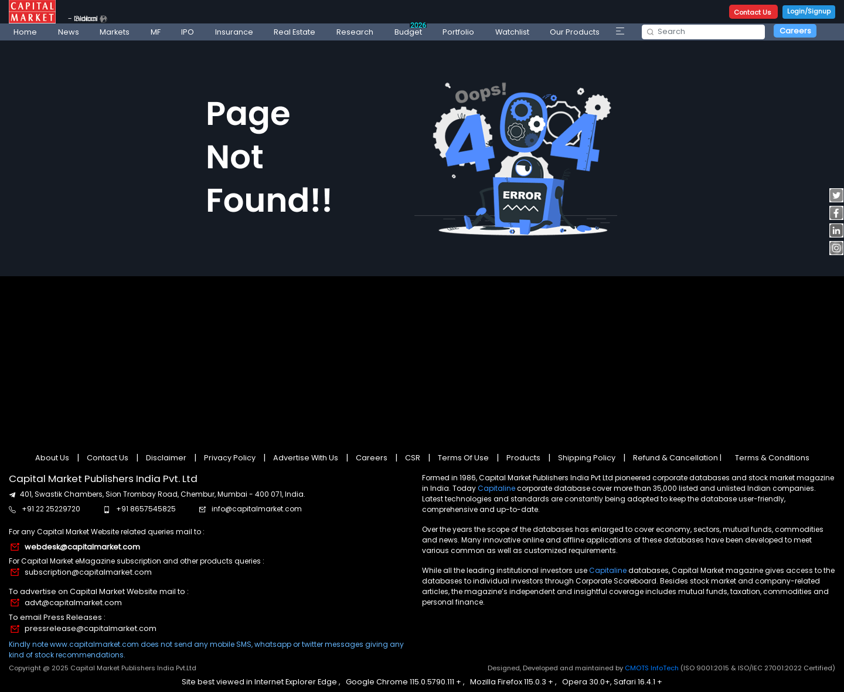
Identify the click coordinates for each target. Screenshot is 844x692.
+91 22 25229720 (51, 509)
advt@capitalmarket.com (73, 603)
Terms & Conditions (772, 458)
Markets (115, 32)
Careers (795, 31)
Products (523, 458)
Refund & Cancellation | (677, 458)
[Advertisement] (422, 360)
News (68, 32)
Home (25, 32)
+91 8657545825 (146, 509)
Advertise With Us (305, 458)
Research (354, 32)
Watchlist (512, 32)
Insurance (234, 32)
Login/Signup (809, 11)
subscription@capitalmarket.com (88, 572)
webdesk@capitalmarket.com (82, 547)
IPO (187, 32)
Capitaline (496, 488)
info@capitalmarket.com (257, 509)
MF (156, 32)
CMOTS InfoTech (652, 668)
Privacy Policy (229, 458)
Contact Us (753, 12)
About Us (53, 458)
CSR (412, 458)
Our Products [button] (575, 32)
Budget (410, 30)
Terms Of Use (463, 458)
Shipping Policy (586, 458)
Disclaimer (166, 458)
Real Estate (294, 32)
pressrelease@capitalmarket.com (90, 628)
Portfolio (458, 32)
